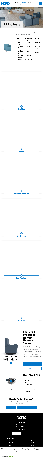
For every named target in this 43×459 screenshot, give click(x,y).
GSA (26, 387)
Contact (29, 4)
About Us (11, 445)
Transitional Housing (30, 389)
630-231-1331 (23, 428)
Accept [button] (11, 456)
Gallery (21, 4)
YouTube (32, 445)
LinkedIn (32, 442)
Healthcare (28, 378)
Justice (27, 380)
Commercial (28, 391)
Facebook (32, 444)
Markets (29, 2)
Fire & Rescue (28, 384)
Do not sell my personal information (8, 454)
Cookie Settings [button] (5, 456)
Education (27, 382)
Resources (17, 4)
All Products (24, 2)
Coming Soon (17, 2)
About (25, 4)
